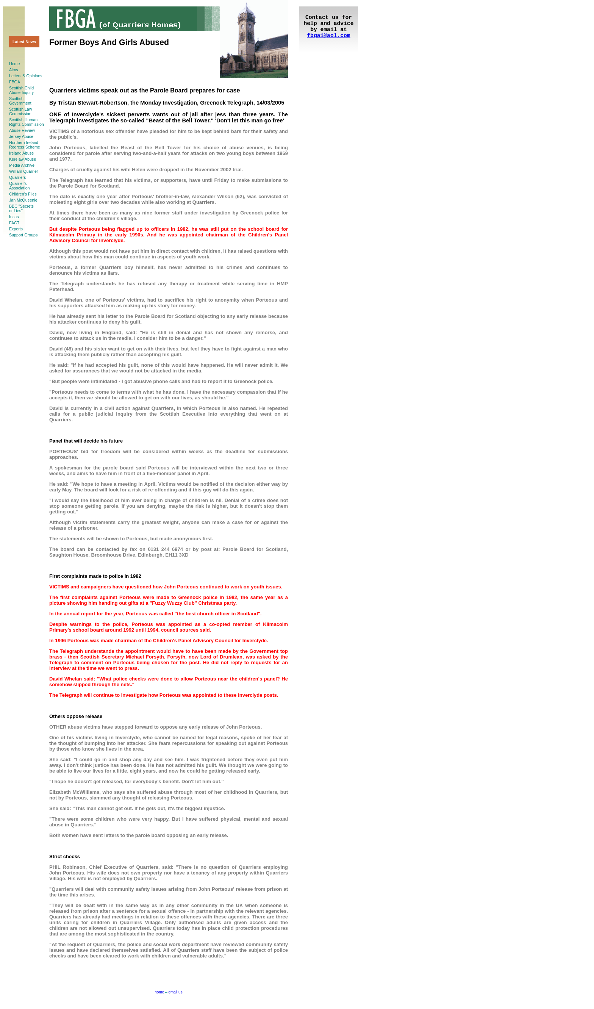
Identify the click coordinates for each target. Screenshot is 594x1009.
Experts (16, 229)
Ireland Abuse (21, 153)
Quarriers (17, 177)
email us (175, 992)
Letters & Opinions (25, 76)
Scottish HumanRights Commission (26, 122)
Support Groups (23, 235)
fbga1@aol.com (328, 36)
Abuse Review (22, 130)
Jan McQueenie (23, 200)
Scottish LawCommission (20, 111)
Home (14, 63)
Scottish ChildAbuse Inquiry (21, 90)
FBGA (14, 82)
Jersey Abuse (21, 136)
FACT (14, 223)
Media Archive (21, 165)
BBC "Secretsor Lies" (21, 208)
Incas (14, 216)
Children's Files (23, 194)
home (159, 992)
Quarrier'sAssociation (19, 185)
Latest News (24, 41)
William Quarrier (23, 171)
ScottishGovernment (20, 100)
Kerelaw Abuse (22, 159)
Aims (13, 69)
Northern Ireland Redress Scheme (24, 144)
